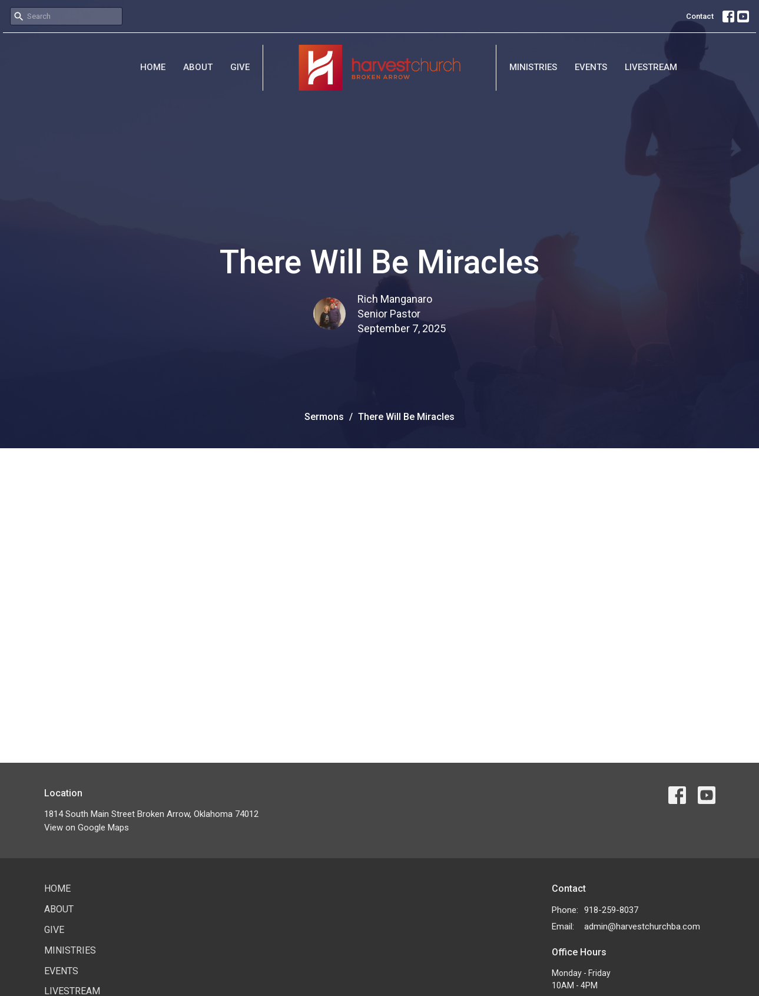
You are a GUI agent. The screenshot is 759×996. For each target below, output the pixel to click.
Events (591, 67)
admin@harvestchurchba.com (642, 926)
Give (240, 67)
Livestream (651, 67)
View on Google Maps (86, 827)
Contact (700, 16)
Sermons (324, 416)
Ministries (533, 67)
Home (152, 67)
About (198, 67)
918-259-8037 (611, 910)
